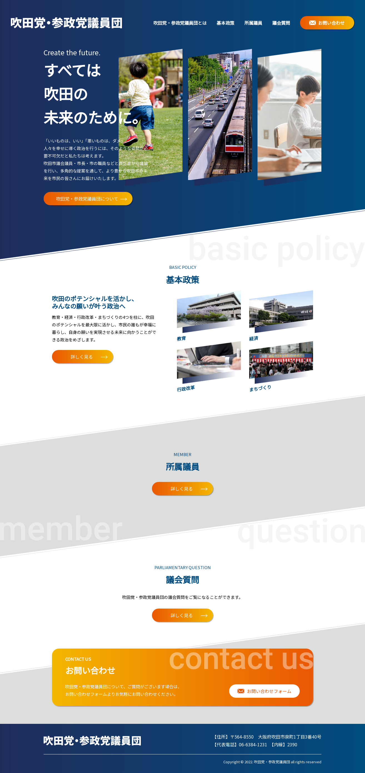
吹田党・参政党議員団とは (180, 22)
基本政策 (225, 22)
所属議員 (253, 22)
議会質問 (281, 22)
